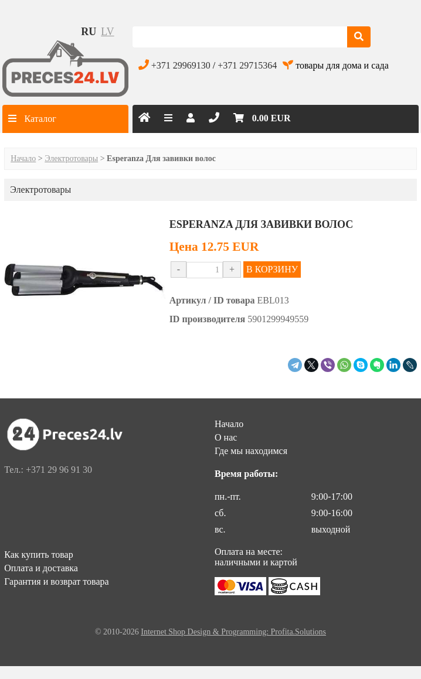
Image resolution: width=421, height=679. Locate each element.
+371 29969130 (180, 65)
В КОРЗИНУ (272, 269)
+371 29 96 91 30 (59, 470)
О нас (226, 437)
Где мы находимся (251, 451)
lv (107, 31)
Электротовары (71, 158)
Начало (23, 158)
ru (88, 31)
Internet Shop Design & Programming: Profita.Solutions (233, 631)
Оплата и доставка (41, 568)
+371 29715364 (247, 65)
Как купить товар (38, 554)
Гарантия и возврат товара (56, 581)
